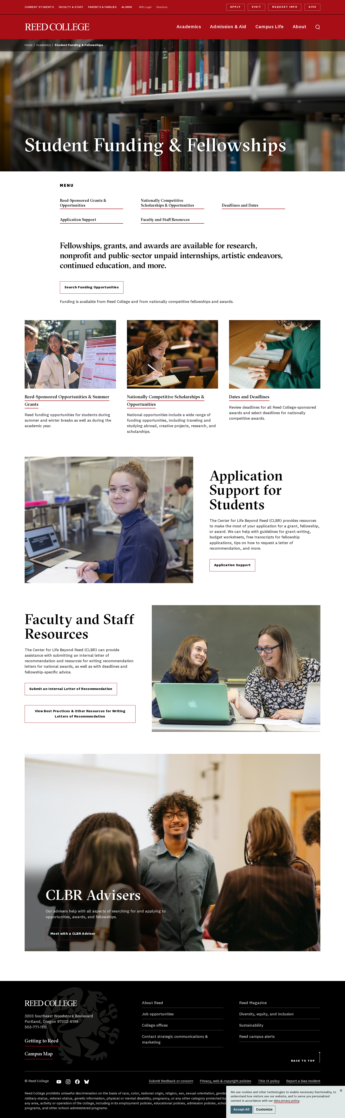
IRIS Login (145, 7)
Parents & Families (102, 7)
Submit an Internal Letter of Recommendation (70, 689)
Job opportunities (158, 1014)
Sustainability (251, 1025)
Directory (161, 7)
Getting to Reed (42, 1041)
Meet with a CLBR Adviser (72, 934)
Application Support (78, 219)
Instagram (68, 1081)
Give (312, 7)
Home (29, 45)
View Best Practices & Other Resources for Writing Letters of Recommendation (80, 714)
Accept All (241, 1109)
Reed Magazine (253, 1003)
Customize (264, 1109)
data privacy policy (286, 1100)
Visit (256, 7)
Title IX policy (269, 1081)
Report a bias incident (303, 1081)
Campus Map (39, 1054)
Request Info (284, 7)
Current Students (39, 7)
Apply (235, 7)
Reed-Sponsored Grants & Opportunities (83, 203)
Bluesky (86, 1081)
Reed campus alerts (257, 1037)
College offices (155, 1025)
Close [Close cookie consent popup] (341, 1094)
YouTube (59, 1081)
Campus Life (269, 27)
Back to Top (303, 1061)
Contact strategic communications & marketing (175, 1039)
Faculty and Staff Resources (165, 219)
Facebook (77, 1081)
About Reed (152, 1003)
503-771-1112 (36, 1027)
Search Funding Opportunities (91, 287)
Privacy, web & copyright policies (225, 1081)
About (299, 27)
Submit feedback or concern (171, 1081)
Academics (188, 27)
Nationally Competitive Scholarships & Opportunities (167, 203)
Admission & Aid (228, 27)
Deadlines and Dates (240, 205)
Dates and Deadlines (249, 396)
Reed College (57, 27)
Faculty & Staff (71, 7)
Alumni (126, 7)
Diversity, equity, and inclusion (266, 1014)
